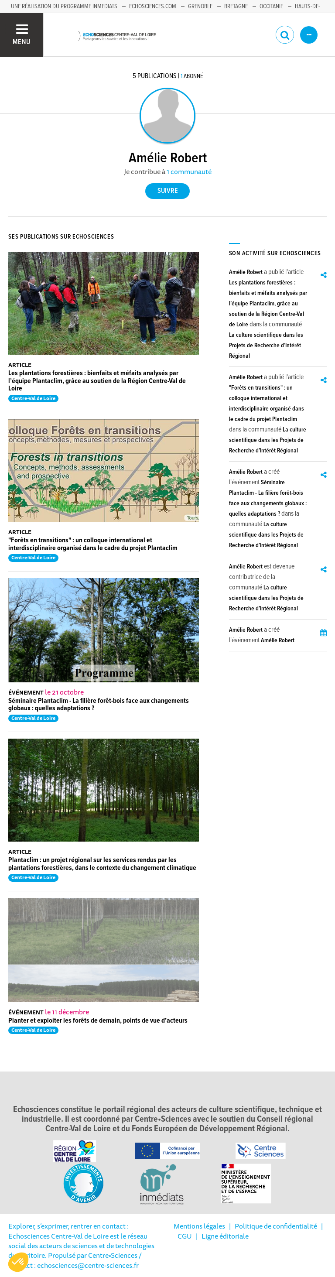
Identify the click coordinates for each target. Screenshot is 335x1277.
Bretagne (236, 6)
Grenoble (200, 6)
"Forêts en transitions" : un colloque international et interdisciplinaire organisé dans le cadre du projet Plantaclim (93, 544)
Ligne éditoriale (225, 1236)
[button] (18, 1262)
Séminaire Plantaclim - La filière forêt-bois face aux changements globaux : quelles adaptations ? (98, 704)
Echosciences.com (152, 6)
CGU (185, 1236)
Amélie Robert (246, 272)
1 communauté (189, 171)
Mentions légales (199, 1226)
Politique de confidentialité (276, 1226)
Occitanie (271, 6)
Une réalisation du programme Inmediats (64, 6)
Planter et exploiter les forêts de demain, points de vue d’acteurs (98, 1020)
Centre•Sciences (112, 1255)
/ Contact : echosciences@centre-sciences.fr (75, 1260)
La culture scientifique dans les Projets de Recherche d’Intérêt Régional (266, 345)
